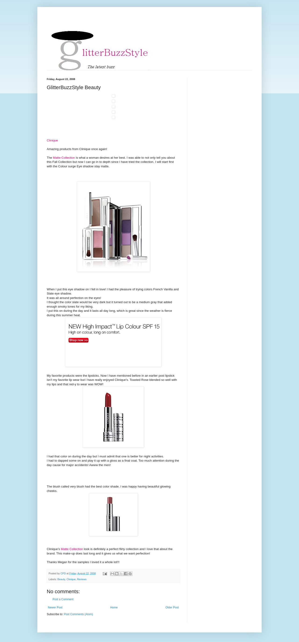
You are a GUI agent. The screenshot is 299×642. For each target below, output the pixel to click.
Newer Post (55, 607)
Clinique (71, 579)
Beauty (61, 579)
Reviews (82, 579)
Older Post (172, 607)
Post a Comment (63, 599)
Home (114, 607)
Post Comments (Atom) (78, 614)
